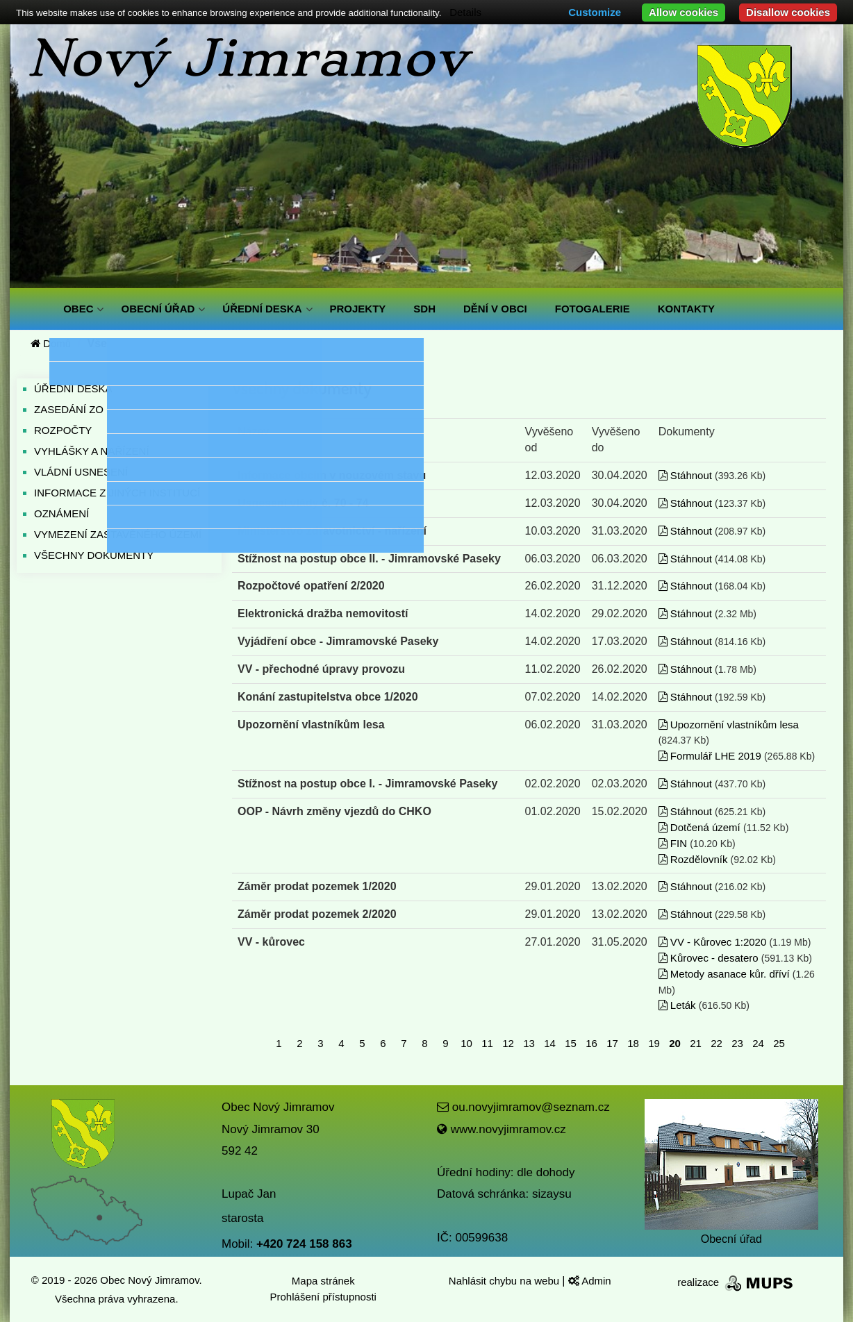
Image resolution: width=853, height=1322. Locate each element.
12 (508, 1043)
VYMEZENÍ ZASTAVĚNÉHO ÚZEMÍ (117, 534)
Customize (594, 12)
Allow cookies (683, 12)
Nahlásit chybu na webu (505, 1281)
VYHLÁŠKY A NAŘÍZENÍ (91, 451)
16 (591, 1043)
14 (550, 1043)
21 (696, 1043)
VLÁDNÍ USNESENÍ (81, 472)
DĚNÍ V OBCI (495, 309)
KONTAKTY (686, 309)
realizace (736, 1282)
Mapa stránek (323, 1281)
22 (716, 1043)
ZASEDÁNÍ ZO (68, 409)
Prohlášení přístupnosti (323, 1297)
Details (465, 12)
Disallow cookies (788, 12)
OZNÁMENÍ (61, 513)
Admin (589, 1281)
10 (466, 1043)
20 (675, 1043)
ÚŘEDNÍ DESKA (261, 309)
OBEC (78, 309)
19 (654, 1043)
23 (737, 1043)
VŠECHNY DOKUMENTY (94, 555)
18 (633, 1043)
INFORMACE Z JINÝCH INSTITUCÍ (117, 493)
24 (758, 1043)
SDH (424, 309)
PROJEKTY (358, 309)
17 (612, 1043)
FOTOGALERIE (592, 309)
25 (779, 1043)
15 (571, 1043)
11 (487, 1043)
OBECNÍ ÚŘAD (157, 309)
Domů (51, 343)
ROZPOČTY (63, 430)
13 (529, 1043)
